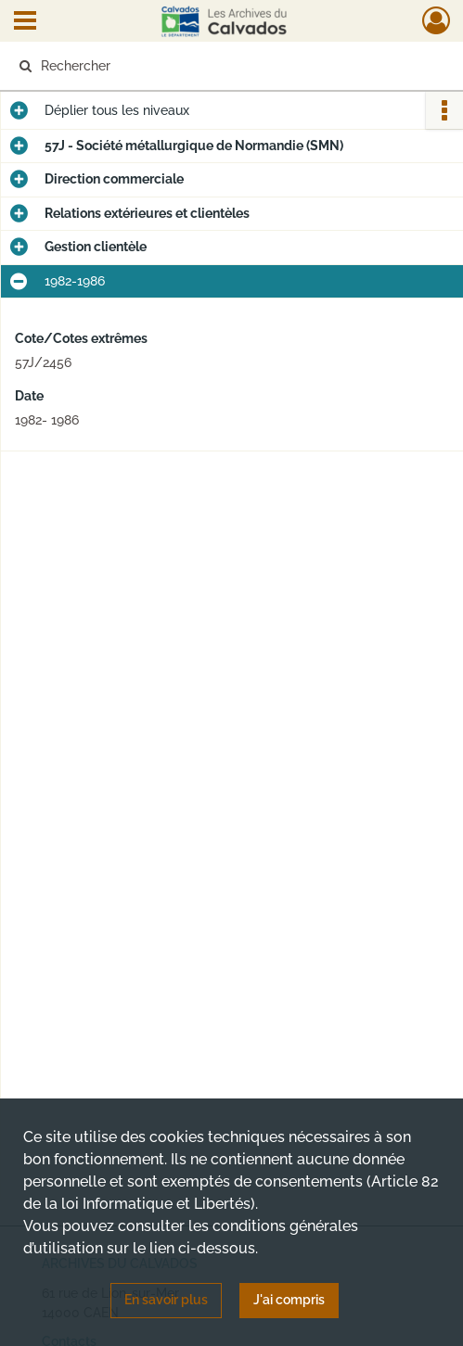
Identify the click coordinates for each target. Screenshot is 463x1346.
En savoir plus (166, 1299)
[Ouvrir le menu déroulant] (25, 22)
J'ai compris (289, 1299)
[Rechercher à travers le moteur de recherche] (221, 66)
